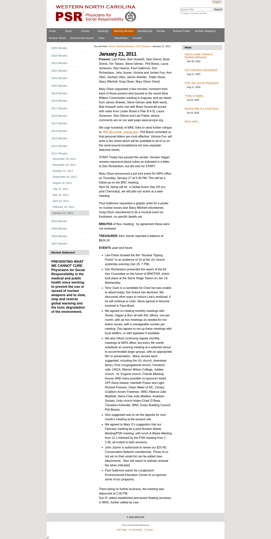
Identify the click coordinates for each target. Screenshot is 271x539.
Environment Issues (82, 38)
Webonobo (144, 525)
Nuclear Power (181, 31)
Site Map (122, 529)
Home (52, 31)
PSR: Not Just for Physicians (202, 82)
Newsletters (121, 38)
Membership (145, 31)
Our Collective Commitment (201, 69)
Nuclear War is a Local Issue (202, 108)
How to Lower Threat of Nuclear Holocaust (198, 56)
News (68, 31)
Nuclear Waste (57, 38)
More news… (192, 121)
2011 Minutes (143, 46)
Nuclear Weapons (205, 31)
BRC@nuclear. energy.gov (120, 132)
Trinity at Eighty (194, 95)
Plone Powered (129, 525)
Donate (161, 31)
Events (85, 31)
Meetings (103, 31)
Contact (137, 38)
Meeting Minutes (123, 31)
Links (101, 38)
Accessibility (135, 529)
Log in (217, 2)
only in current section (195, 13)
